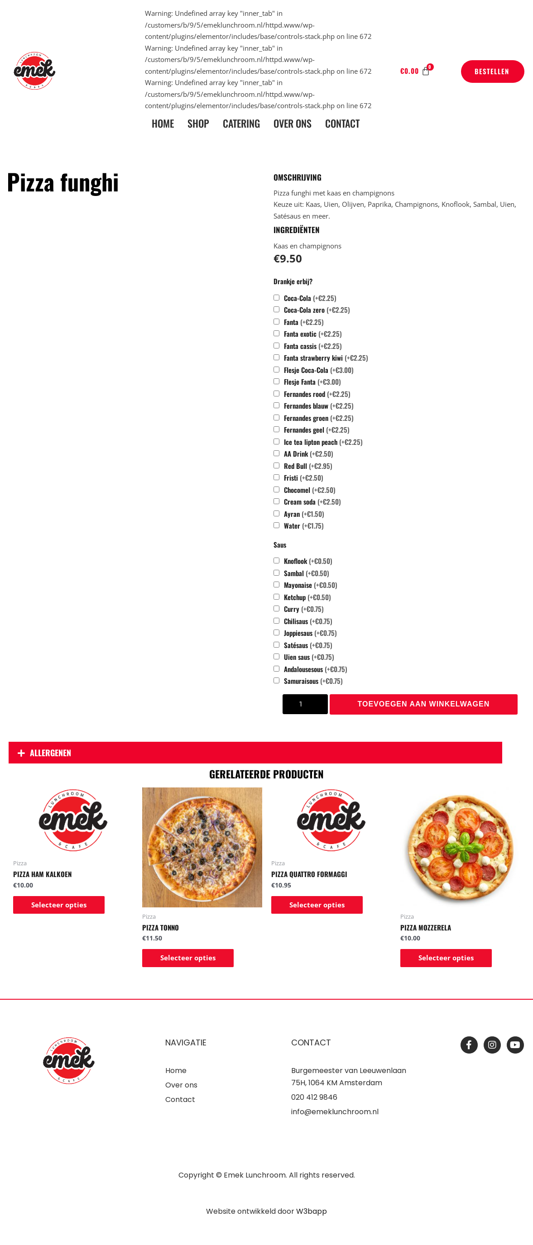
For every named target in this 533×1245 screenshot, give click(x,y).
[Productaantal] (305, 704)
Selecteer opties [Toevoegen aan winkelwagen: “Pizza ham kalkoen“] (58, 904)
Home (163, 123)
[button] (255, 752)
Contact (342, 123)
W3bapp (311, 1211)
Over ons (293, 123)
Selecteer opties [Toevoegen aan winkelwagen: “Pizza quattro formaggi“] (317, 904)
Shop (198, 123)
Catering (241, 123)
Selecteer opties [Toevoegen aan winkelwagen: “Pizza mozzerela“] (446, 957)
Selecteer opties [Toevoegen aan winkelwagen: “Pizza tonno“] (188, 957)
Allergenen (50, 752)
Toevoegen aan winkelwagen (424, 704)
